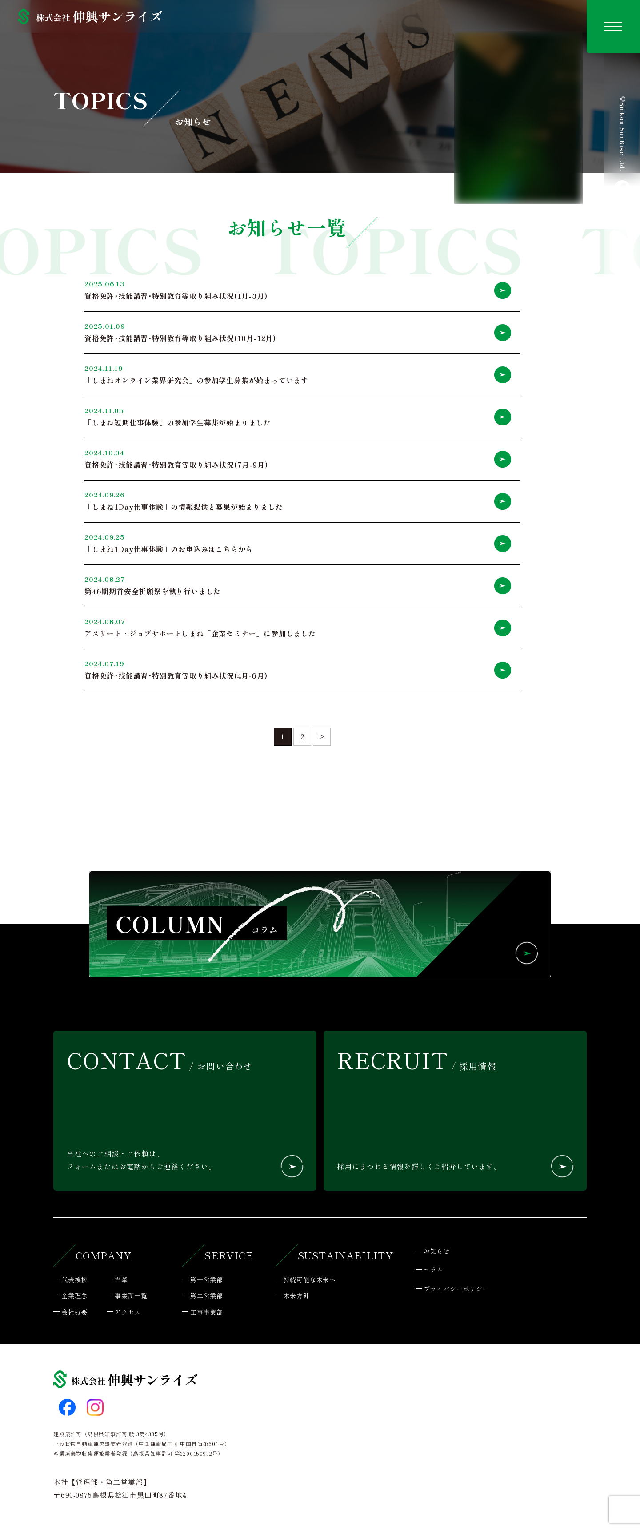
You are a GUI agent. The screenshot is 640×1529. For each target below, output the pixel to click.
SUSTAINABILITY (345, 1256)
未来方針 (297, 1296)
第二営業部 (206, 1296)
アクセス (128, 1312)
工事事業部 (206, 1312)
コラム (433, 1270)
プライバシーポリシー (456, 1289)
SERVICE (228, 1256)
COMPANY (104, 1256)
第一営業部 (206, 1280)
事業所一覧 (131, 1296)
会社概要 (74, 1312)
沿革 (121, 1280)
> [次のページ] (322, 737)
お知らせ (437, 1251)
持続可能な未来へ (310, 1280)
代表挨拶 (74, 1280)
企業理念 (74, 1296)
